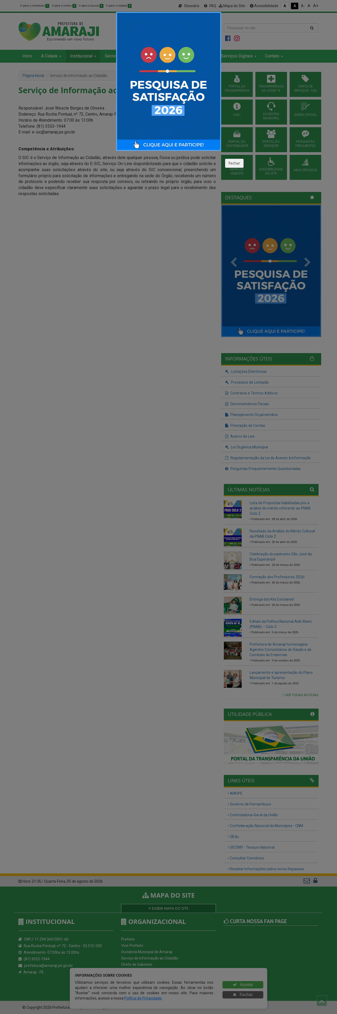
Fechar (234, 163)
